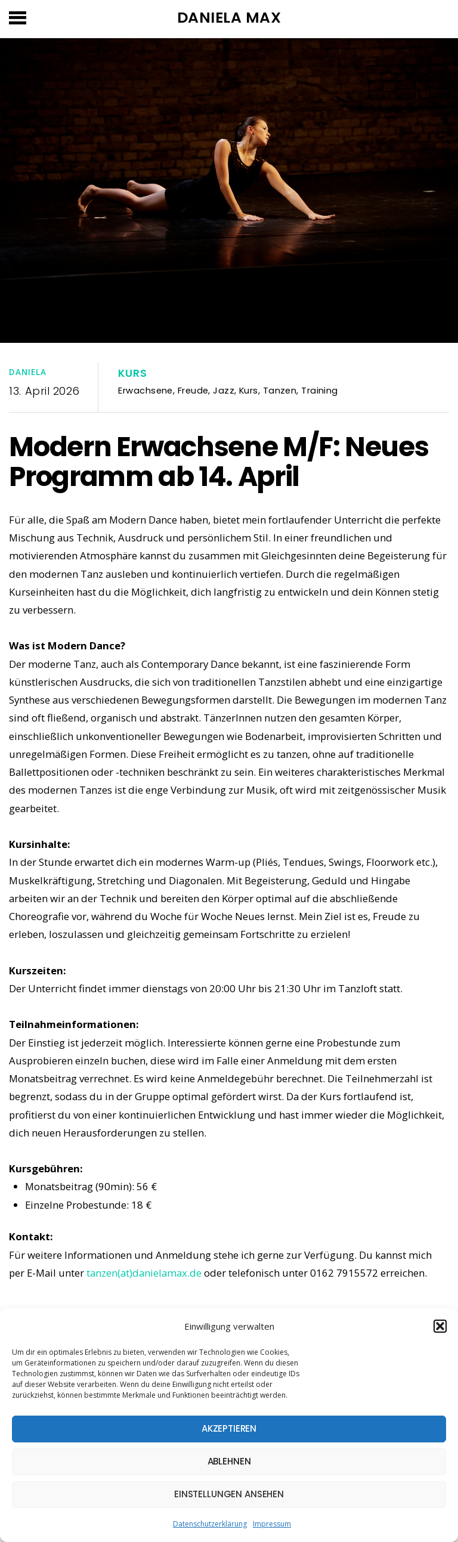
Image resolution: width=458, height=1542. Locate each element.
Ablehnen (229, 1461)
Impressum (272, 1524)
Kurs (132, 373)
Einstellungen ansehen (229, 1494)
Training (319, 390)
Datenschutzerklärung (210, 1524)
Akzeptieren (229, 1428)
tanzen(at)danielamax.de (144, 1273)
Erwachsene (145, 390)
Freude (193, 390)
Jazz (223, 390)
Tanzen (280, 390)
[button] (440, 1326)
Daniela (28, 372)
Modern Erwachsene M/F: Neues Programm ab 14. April (218, 462)
